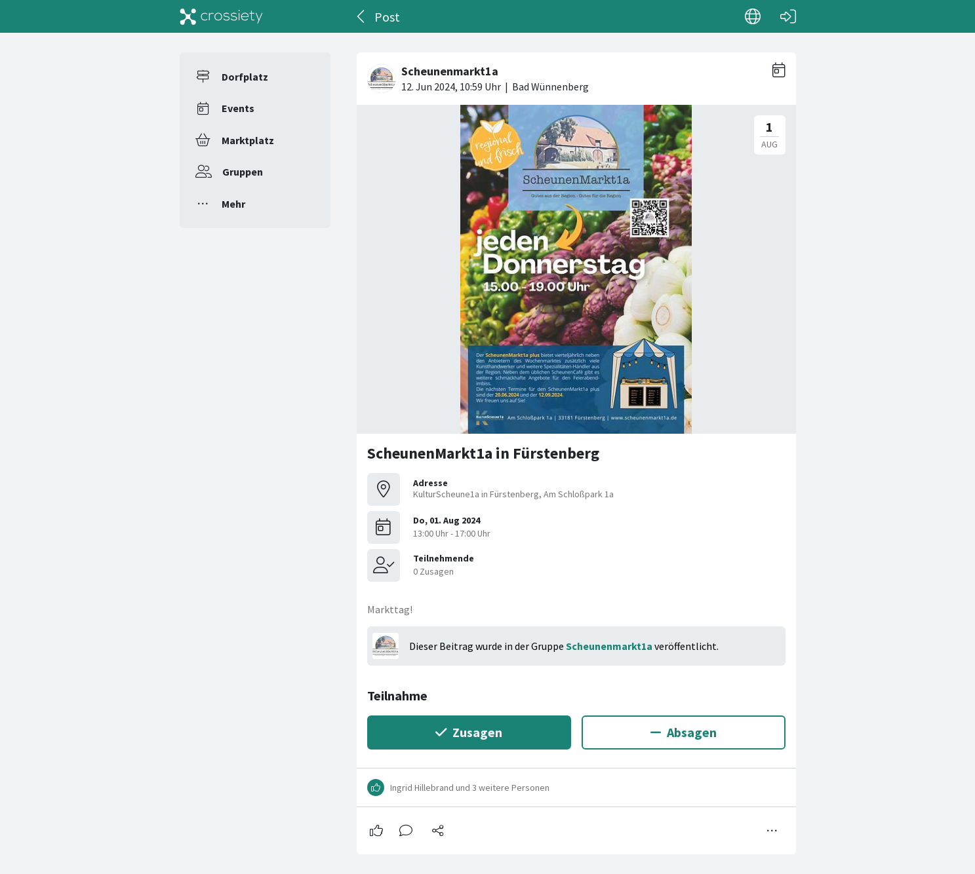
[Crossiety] (221, 16)
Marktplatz (248, 140)
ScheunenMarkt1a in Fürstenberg (483, 453)
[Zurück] (361, 16)
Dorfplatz (245, 76)
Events (238, 108)
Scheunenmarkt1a (609, 646)
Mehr (233, 203)
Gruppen (242, 171)
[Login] (788, 16)
